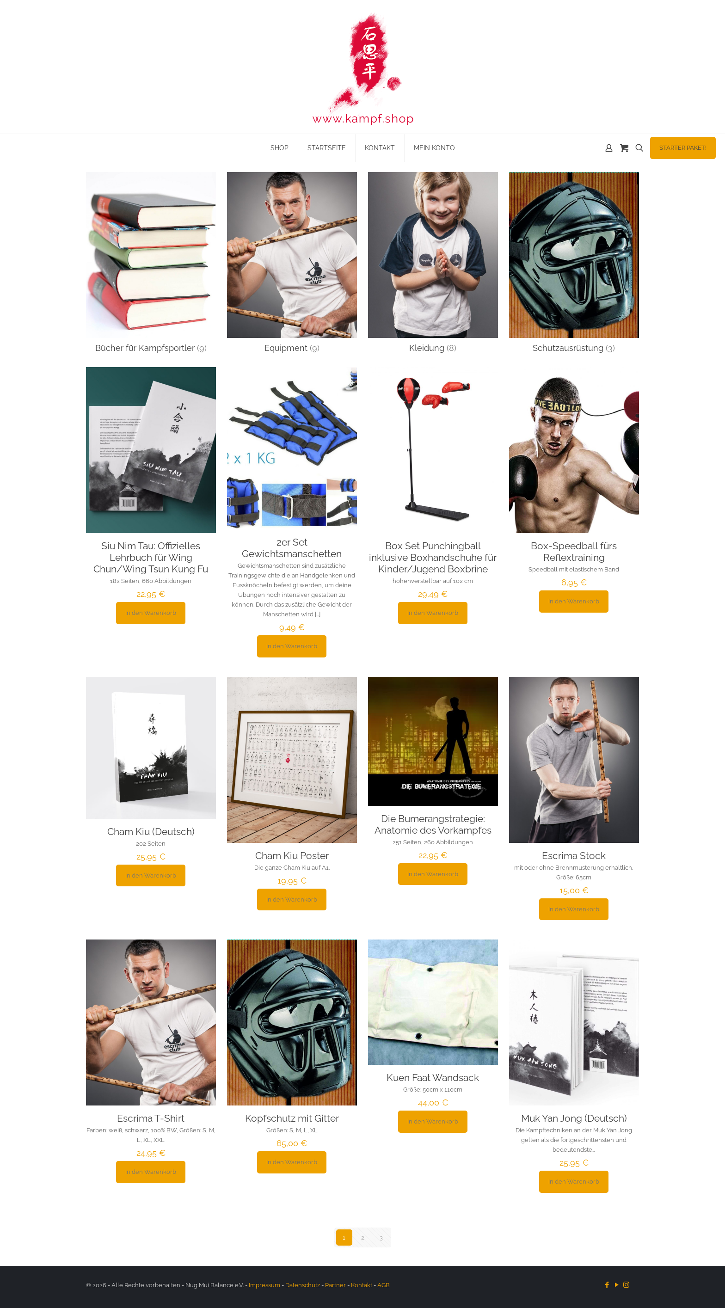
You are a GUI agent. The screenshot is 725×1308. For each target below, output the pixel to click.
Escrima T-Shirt (150, 1118)
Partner (335, 1285)
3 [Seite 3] (381, 1237)
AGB (383, 1285)
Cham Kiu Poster (292, 855)
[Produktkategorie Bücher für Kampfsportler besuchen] (151, 265)
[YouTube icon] (616, 1285)
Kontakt (361, 1285)
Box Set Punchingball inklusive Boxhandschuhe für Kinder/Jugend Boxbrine (433, 557)
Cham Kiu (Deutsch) (151, 831)
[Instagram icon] (626, 1285)
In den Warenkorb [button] (150, 612)
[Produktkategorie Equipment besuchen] (292, 265)
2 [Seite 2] (362, 1237)
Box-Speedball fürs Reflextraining (574, 551)
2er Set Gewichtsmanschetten (292, 547)
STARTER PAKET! (683, 147)
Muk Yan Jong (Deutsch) (574, 1118)
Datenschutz (302, 1285)
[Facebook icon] (606, 1285)
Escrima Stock (574, 855)
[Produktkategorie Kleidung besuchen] (433, 265)
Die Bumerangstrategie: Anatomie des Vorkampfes (433, 824)
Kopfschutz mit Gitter (292, 1118)
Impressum (264, 1285)
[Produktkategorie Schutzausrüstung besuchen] (574, 265)
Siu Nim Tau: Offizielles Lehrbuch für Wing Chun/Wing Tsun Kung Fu (150, 557)
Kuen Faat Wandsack (433, 1077)
